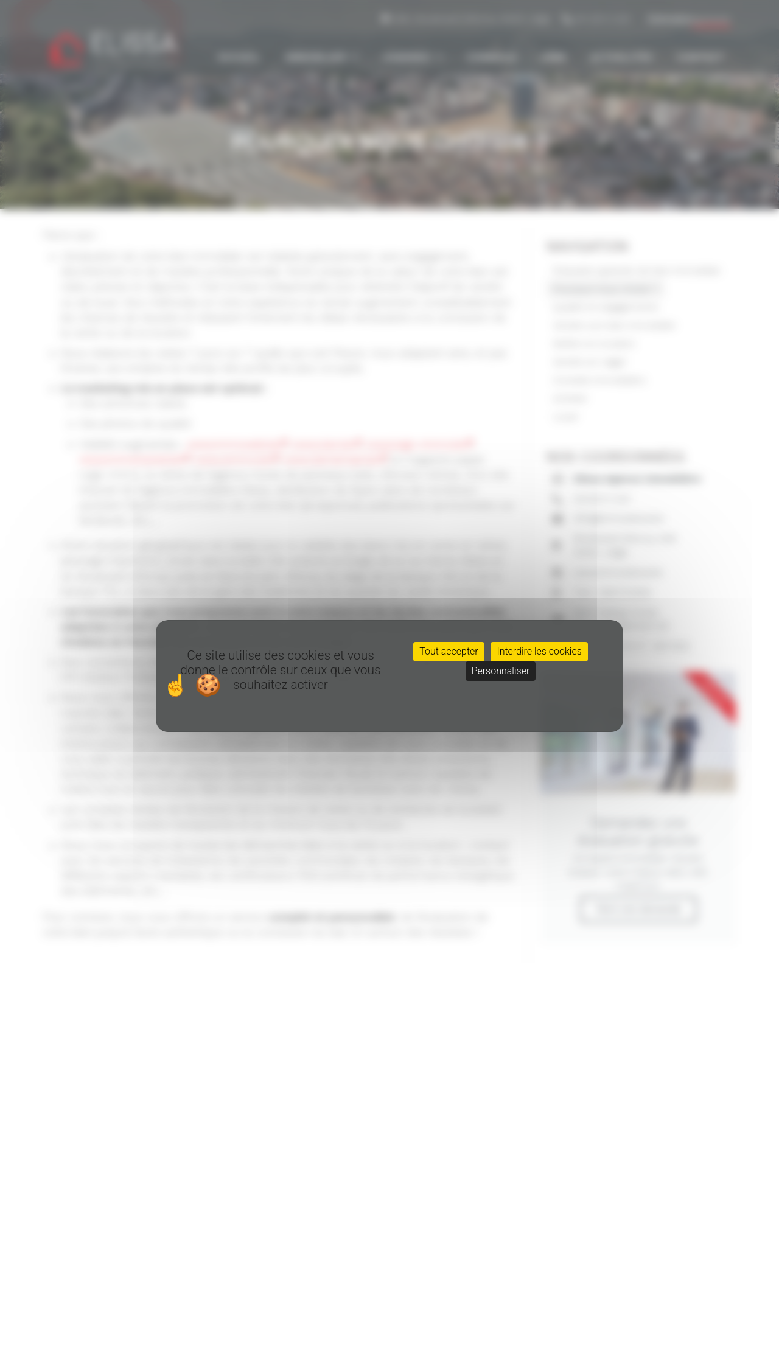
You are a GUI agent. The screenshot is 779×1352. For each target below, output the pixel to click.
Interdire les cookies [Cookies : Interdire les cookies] (539, 651)
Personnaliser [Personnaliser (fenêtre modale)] (501, 671)
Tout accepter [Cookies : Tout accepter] (448, 651)
